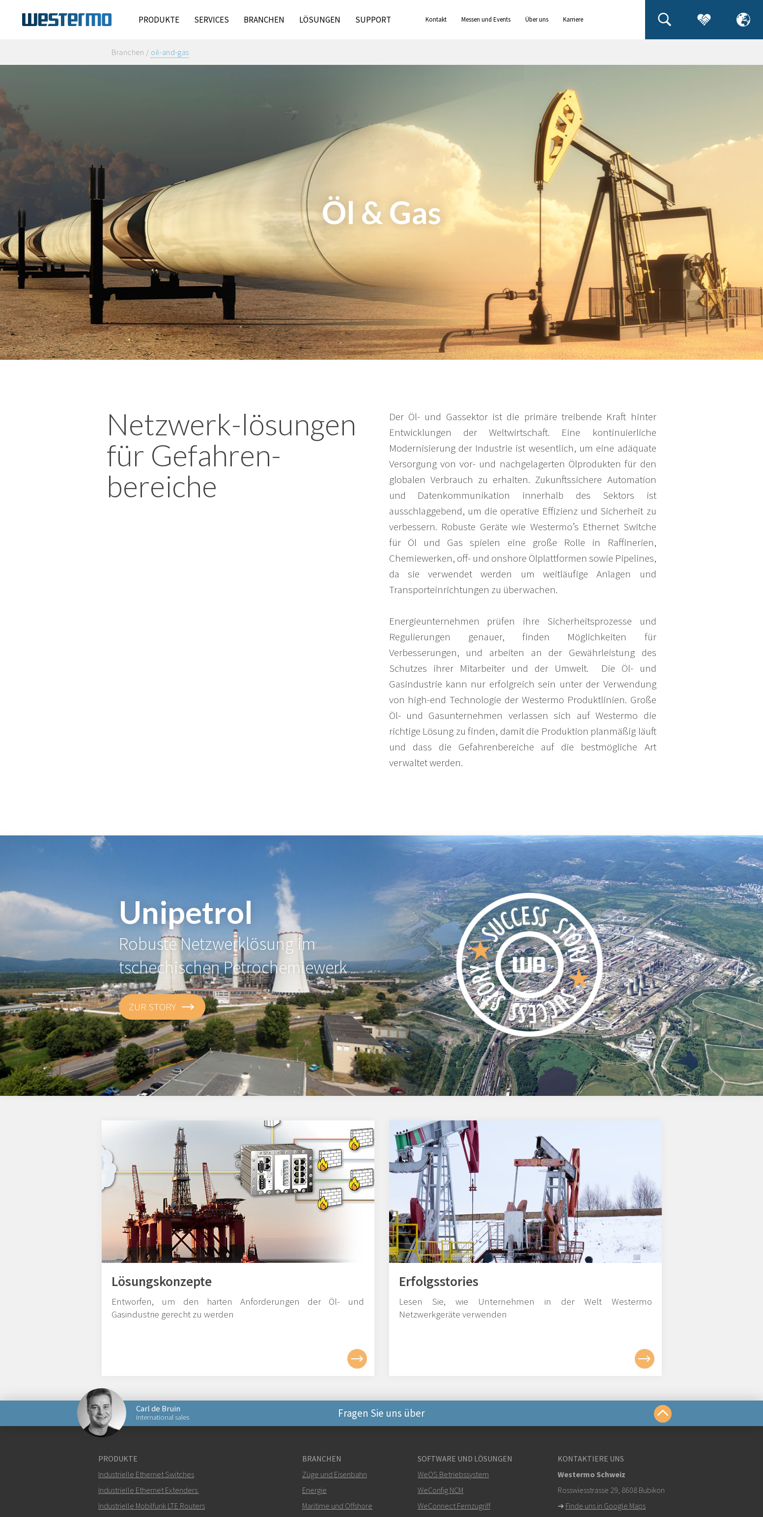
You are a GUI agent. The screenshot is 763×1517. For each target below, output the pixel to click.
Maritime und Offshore (337, 1506)
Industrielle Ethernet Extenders (148, 1490)
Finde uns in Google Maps (605, 1506)
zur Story (162, 1007)
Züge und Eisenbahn (334, 1474)
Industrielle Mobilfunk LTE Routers (151, 1506)
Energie (314, 1490)
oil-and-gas (170, 52)
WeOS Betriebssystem (453, 1474)
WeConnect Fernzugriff (454, 1506)
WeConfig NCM (440, 1490)
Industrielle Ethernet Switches (146, 1474)
